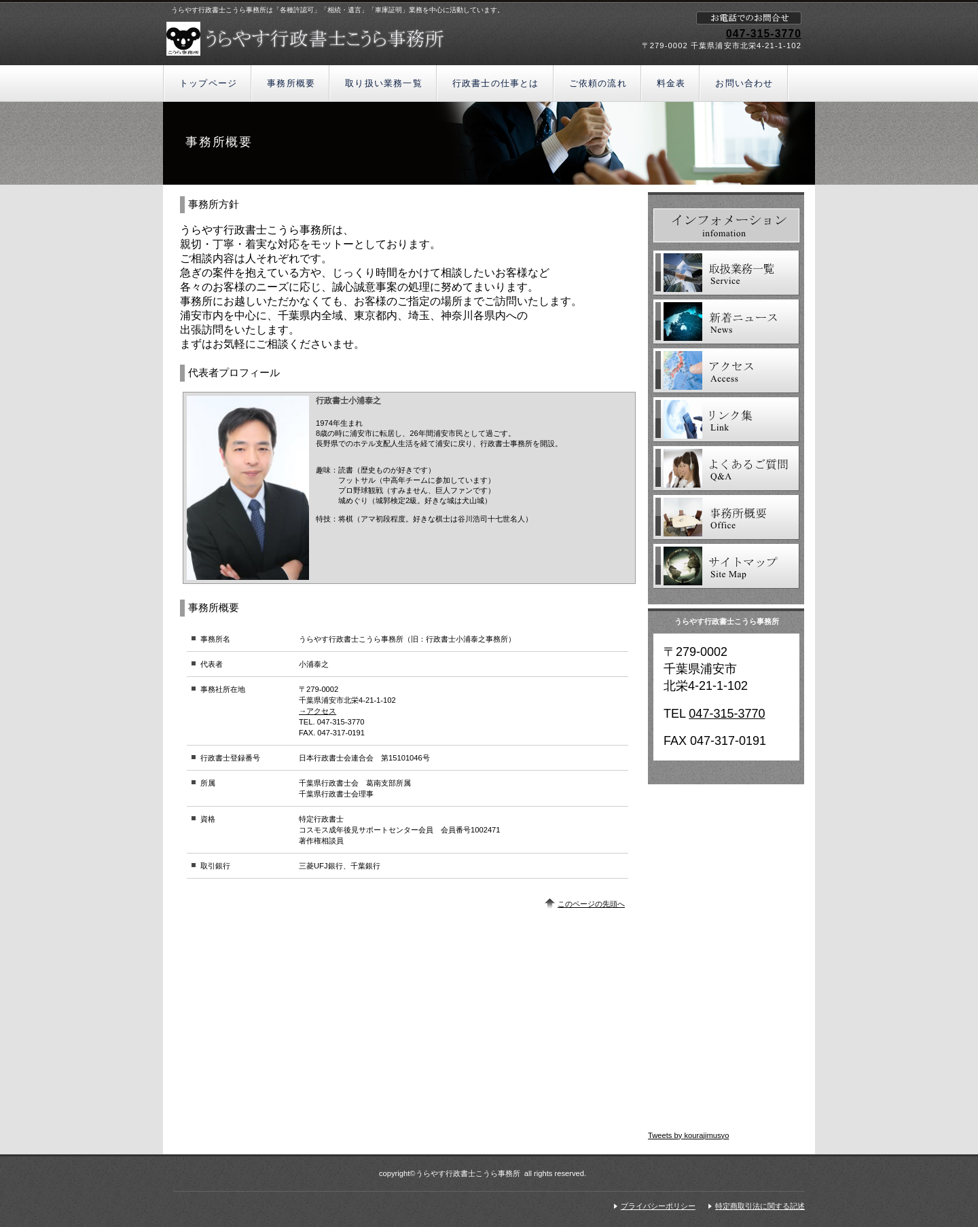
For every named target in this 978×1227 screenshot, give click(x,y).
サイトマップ (726, 566)
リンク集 (726, 419)
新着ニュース (726, 321)
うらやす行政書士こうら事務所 (324, 39)
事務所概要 (726, 517)
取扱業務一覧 (726, 273)
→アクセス (317, 711)
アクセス (726, 370)
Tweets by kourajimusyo (688, 1135)
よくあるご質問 (726, 468)
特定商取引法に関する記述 (760, 1206)
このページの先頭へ (591, 904)
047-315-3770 (763, 33)
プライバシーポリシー (658, 1206)
